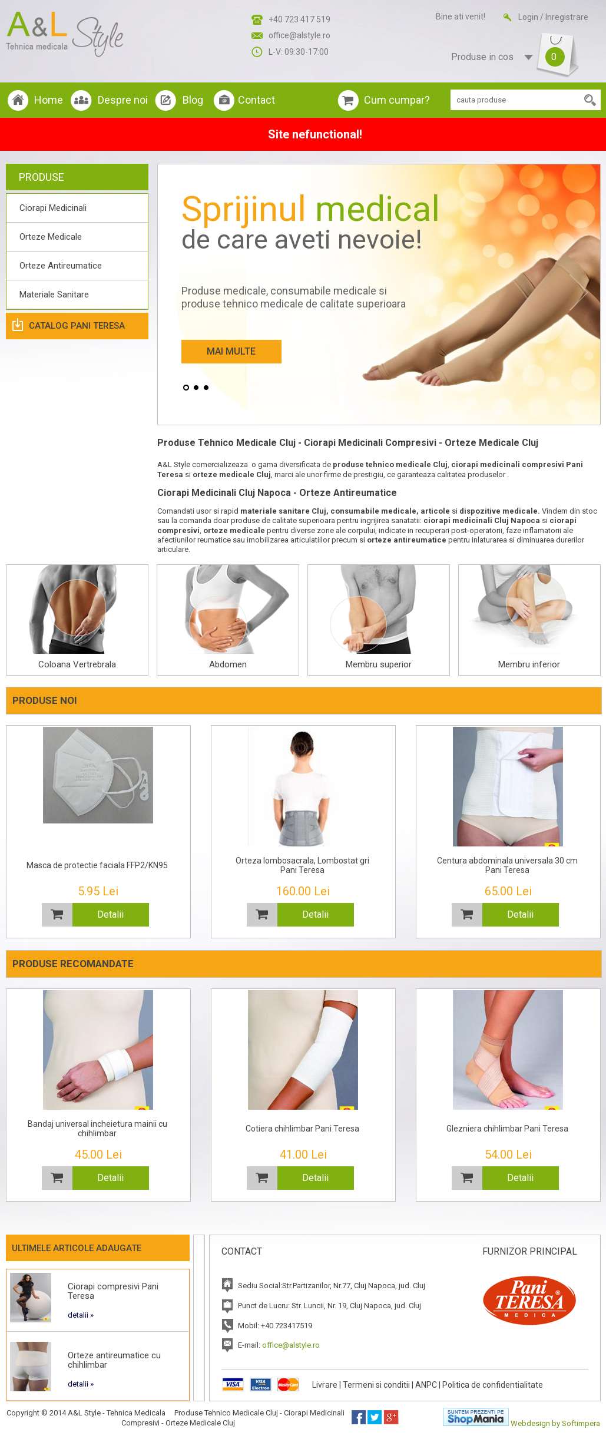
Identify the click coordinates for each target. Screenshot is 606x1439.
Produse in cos (504, 57)
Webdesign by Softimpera (555, 1423)
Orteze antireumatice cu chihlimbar (114, 1360)
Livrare (324, 1385)
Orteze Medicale (50, 236)
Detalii (110, 914)
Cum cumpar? (397, 100)
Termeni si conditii (376, 1385)
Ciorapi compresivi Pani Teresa (113, 1291)
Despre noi (123, 100)
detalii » (81, 1315)
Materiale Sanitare (54, 294)
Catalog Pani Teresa (77, 325)
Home (48, 100)
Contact (256, 100)
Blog (193, 100)
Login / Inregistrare (553, 17)
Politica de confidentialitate (492, 1385)
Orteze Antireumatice (60, 265)
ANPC (426, 1385)
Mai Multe (231, 351)
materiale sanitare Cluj (283, 511)
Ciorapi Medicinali (53, 208)
